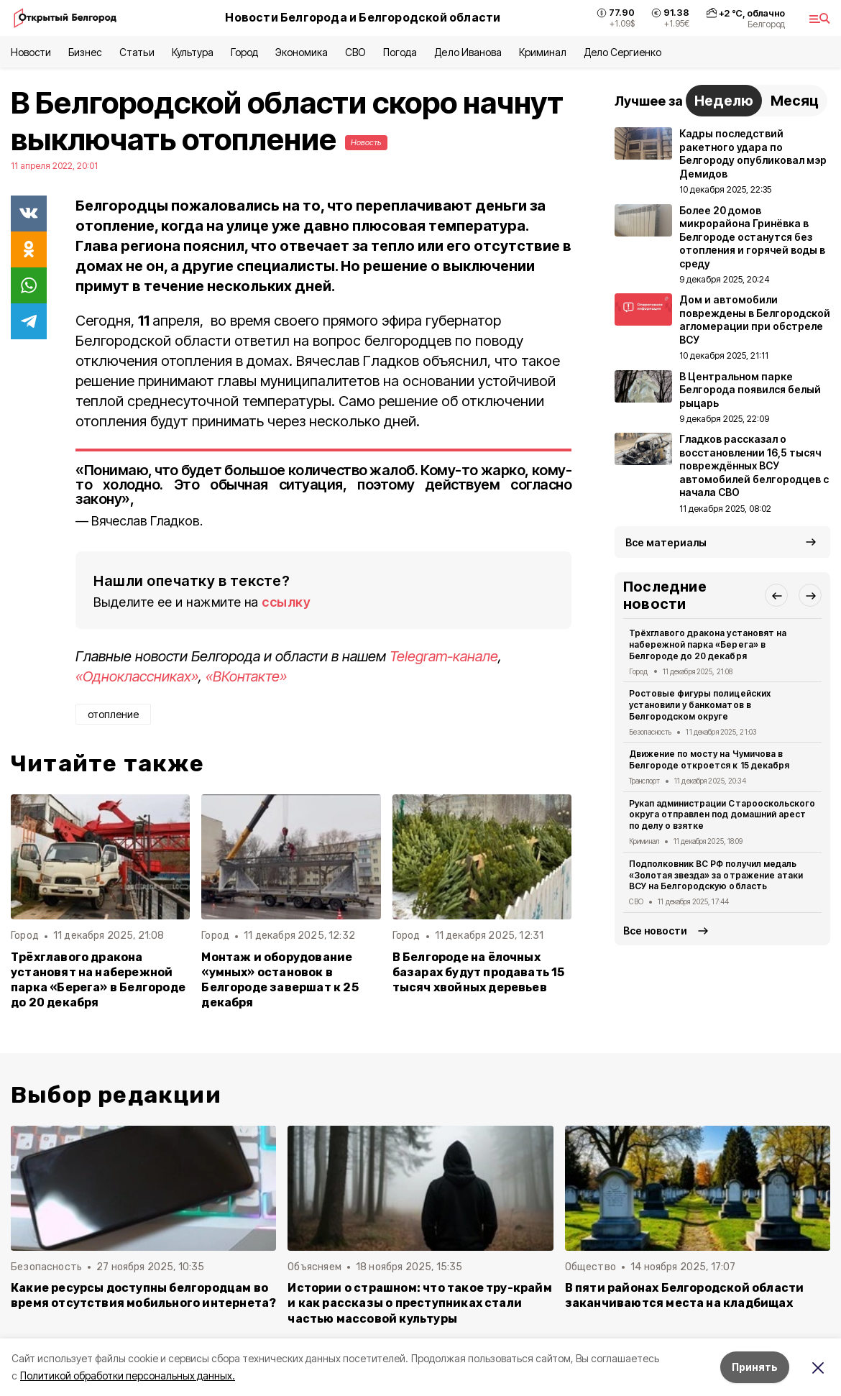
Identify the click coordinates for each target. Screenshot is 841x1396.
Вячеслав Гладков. (147, 520)
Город (244, 52)
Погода (400, 52)
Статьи (136, 52)
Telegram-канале (444, 656)
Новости (31, 52)
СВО (355, 52)
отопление (113, 714)
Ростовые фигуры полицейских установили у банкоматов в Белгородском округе (700, 705)
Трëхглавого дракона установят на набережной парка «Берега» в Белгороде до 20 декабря (98, 979)
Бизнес (85, 52)
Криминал (542, 52)
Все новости (655, 930)
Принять (755, 1367)
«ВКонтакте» (246, 676)
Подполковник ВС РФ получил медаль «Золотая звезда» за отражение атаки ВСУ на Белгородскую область (716, 875)
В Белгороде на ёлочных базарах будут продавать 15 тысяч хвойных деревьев (478, 972)
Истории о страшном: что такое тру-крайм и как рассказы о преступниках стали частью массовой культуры (420, 1303)
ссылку (286, 602)
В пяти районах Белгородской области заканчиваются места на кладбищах (684, 1295)
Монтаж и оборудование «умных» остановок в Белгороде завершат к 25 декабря (279, 979)
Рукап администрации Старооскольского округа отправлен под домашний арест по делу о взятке (722, 815)
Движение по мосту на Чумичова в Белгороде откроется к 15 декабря (709, 759)
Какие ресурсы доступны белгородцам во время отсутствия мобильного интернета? (143, 1295)
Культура (192, 52)
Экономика (301, 52)
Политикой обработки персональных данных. (127, 1375)
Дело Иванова (467, 52)
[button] (776, 595)
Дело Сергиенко (622, 52)
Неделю (723, 100)
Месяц (795, 100)
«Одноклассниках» (136, 676)
